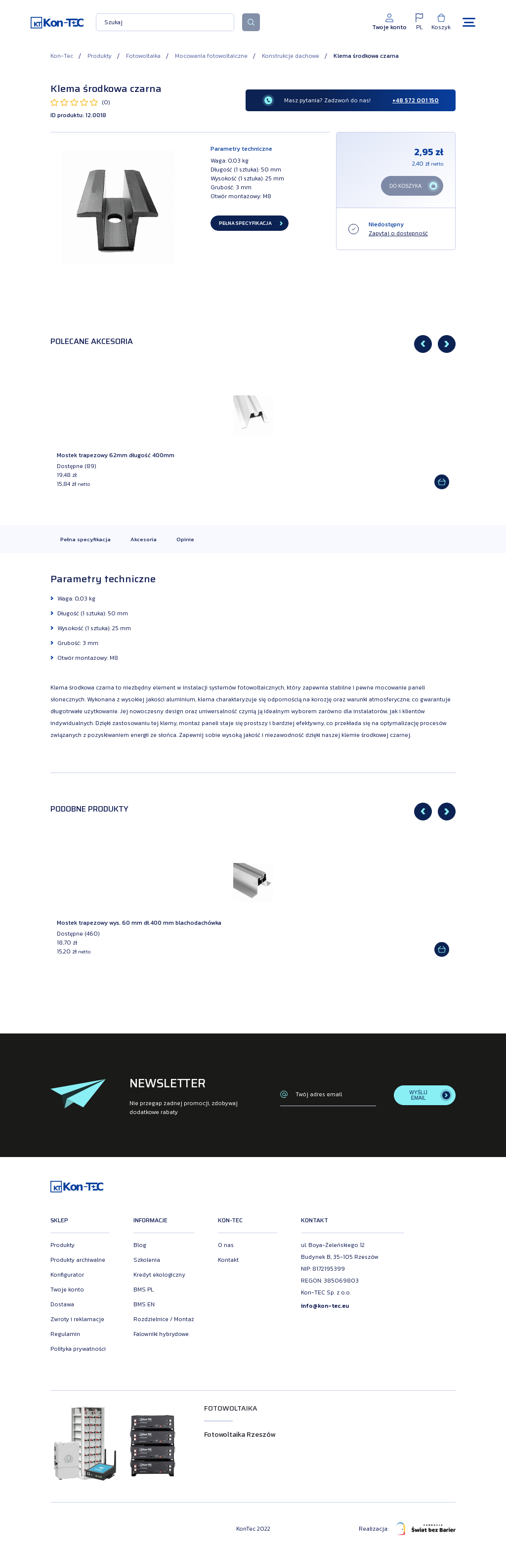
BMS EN (144, 1304)
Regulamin (65, 1334)
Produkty (99, 55)
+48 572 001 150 (415, 100)
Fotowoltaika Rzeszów (239, 1434)
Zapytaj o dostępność (398, 233)
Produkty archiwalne (77, 1259)
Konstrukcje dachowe (290, 55)
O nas (226, 1245)
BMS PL (143, 1289)
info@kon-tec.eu (325, 1305)
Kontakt (228, 1259)
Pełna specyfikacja (85, 539)
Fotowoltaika (143, 55)
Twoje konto (67, 1289)
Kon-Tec (61, 55)
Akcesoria (143, 539)
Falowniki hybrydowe (161, 1334)
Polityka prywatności (78, 1348)
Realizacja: (407, 1528)
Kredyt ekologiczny (159, 1274)
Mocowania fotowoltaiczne (211, 55)
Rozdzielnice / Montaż (163, 1319)
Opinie (185, 539)
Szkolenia (146, 1259)
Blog (139, 1245)
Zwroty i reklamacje (77, 1319)
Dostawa (62, 1304)
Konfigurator (67, 1274)
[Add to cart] (441, 481)
